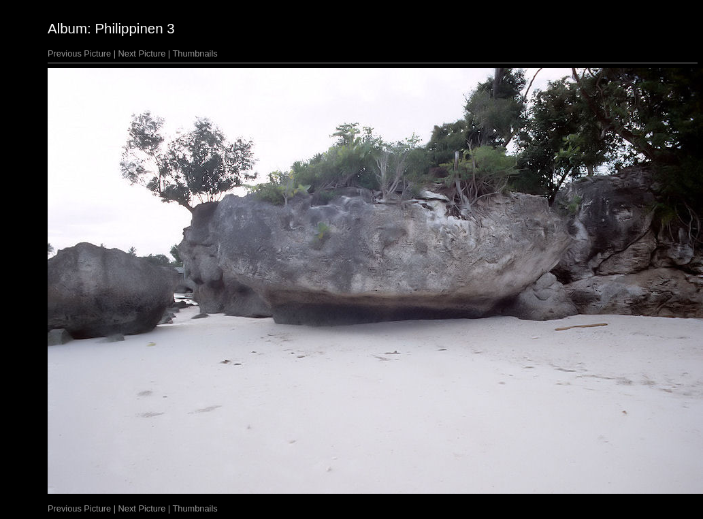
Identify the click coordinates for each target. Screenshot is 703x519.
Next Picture (142, 53)
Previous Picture (79, 53)
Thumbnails (195, 53)
